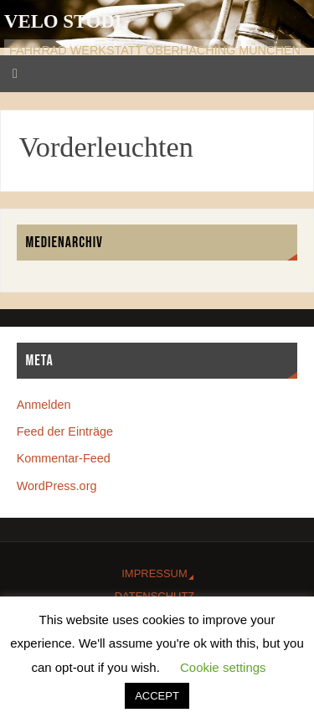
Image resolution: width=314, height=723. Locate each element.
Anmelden (44, 404)
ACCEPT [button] (157, 695)
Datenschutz (154, 596)
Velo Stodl (65, 21)
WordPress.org (57, 486)
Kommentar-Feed (64, 458)
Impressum (154, 573)
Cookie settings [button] (223, 667)
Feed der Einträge (65, 431)
